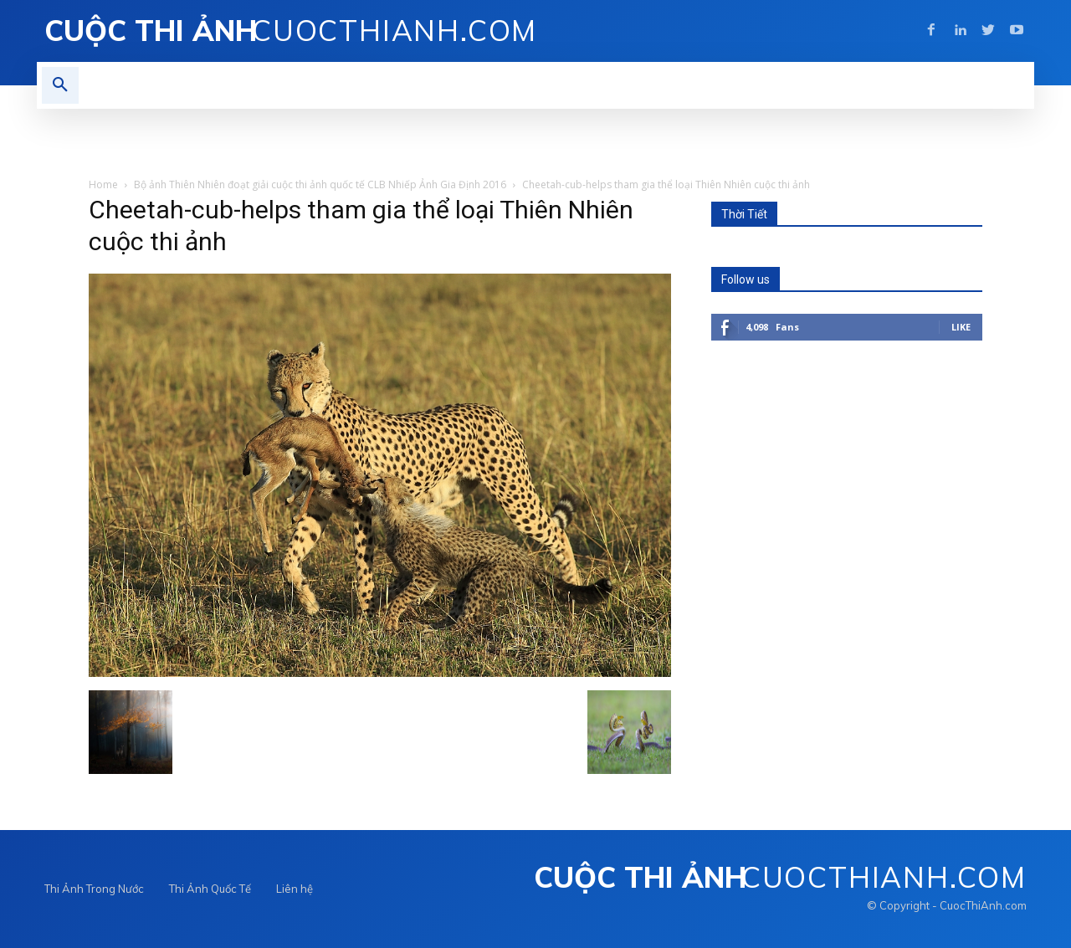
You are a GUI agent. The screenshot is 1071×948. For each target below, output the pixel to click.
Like (961, 326)
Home (103, 184)
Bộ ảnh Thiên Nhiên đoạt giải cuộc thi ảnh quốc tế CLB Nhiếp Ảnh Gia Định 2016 (320, 184)
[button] (60, 85)
